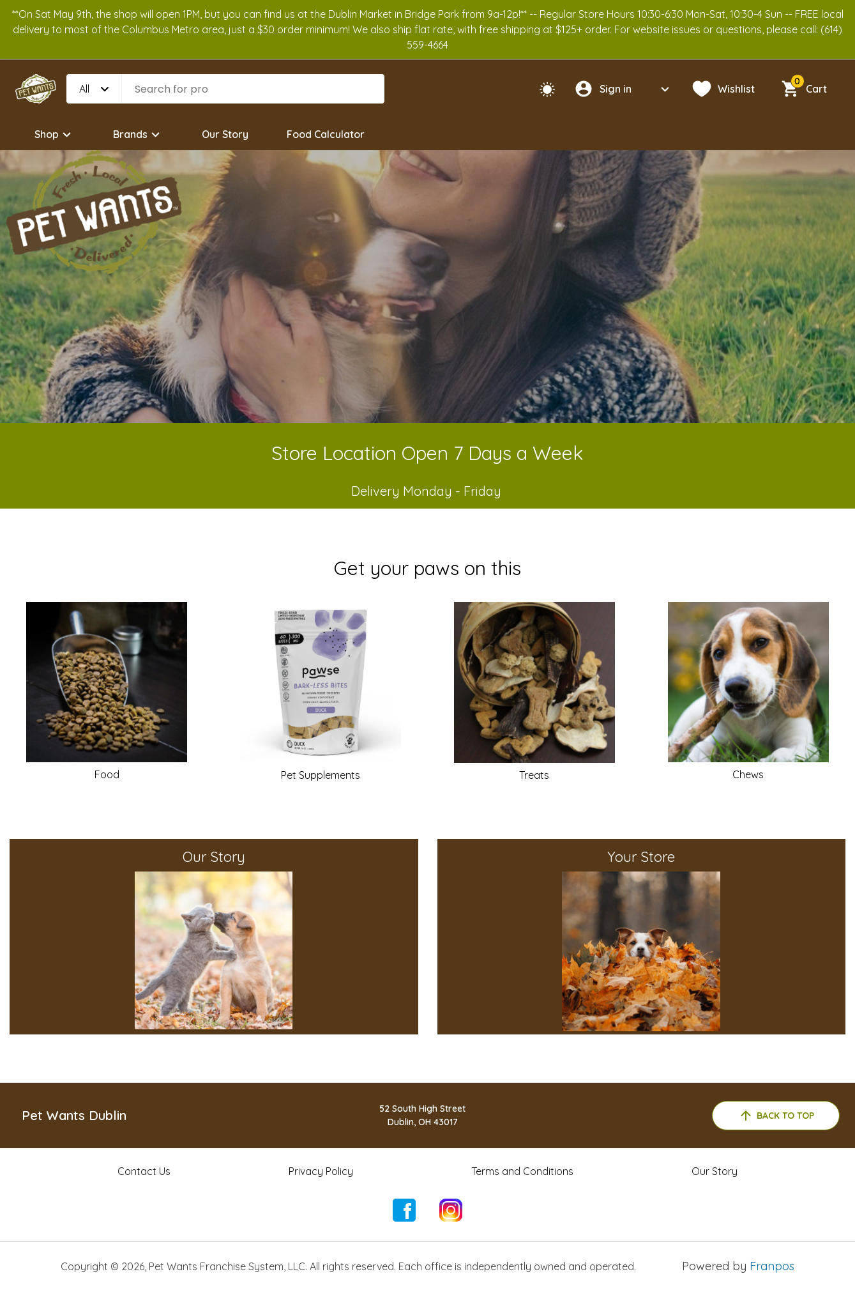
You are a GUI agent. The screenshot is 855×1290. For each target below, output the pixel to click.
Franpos (772, 1266)
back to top (776, 1115)
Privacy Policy (321, 1171)
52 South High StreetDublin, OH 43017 (422, 1115)
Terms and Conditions (522, 1171)
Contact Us (143, 1171)
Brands (138, 134)
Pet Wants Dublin (74, 1115)
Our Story (225, 134)
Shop (54, 134)
